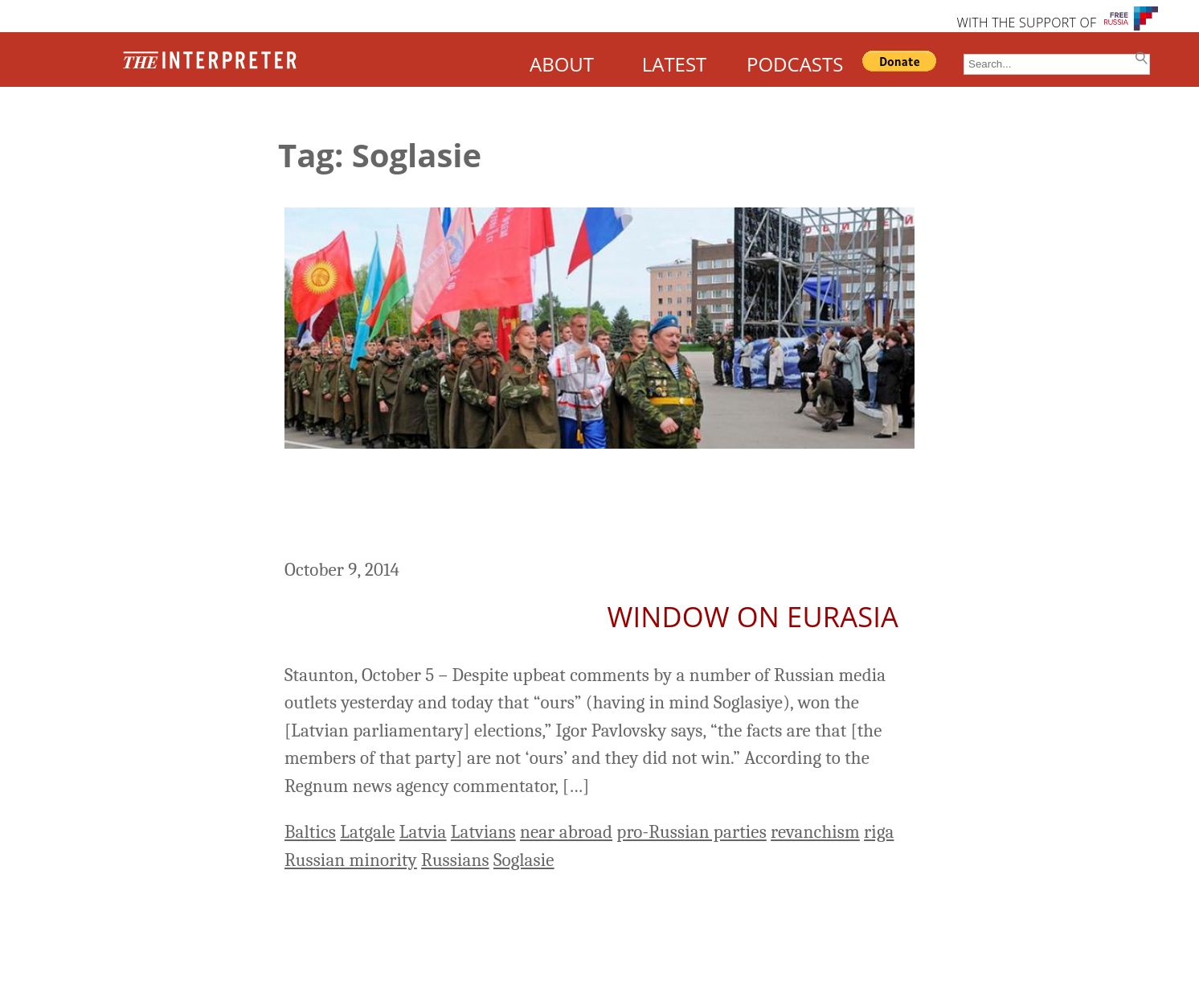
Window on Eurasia (753, 616)
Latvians (483, 832)
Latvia (423, 832)
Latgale (367, 832)
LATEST (674, 64)
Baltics (310, 832)
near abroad (566, 832)
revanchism (815, 832)
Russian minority (350, 860)
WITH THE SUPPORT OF (1026, 22)
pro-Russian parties (691, 832)
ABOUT (562, 64)
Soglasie (523, 860)
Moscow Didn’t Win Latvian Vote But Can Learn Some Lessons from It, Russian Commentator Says (577, 505)
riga (879, 832)
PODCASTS (795, 64)
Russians (455, 860)
